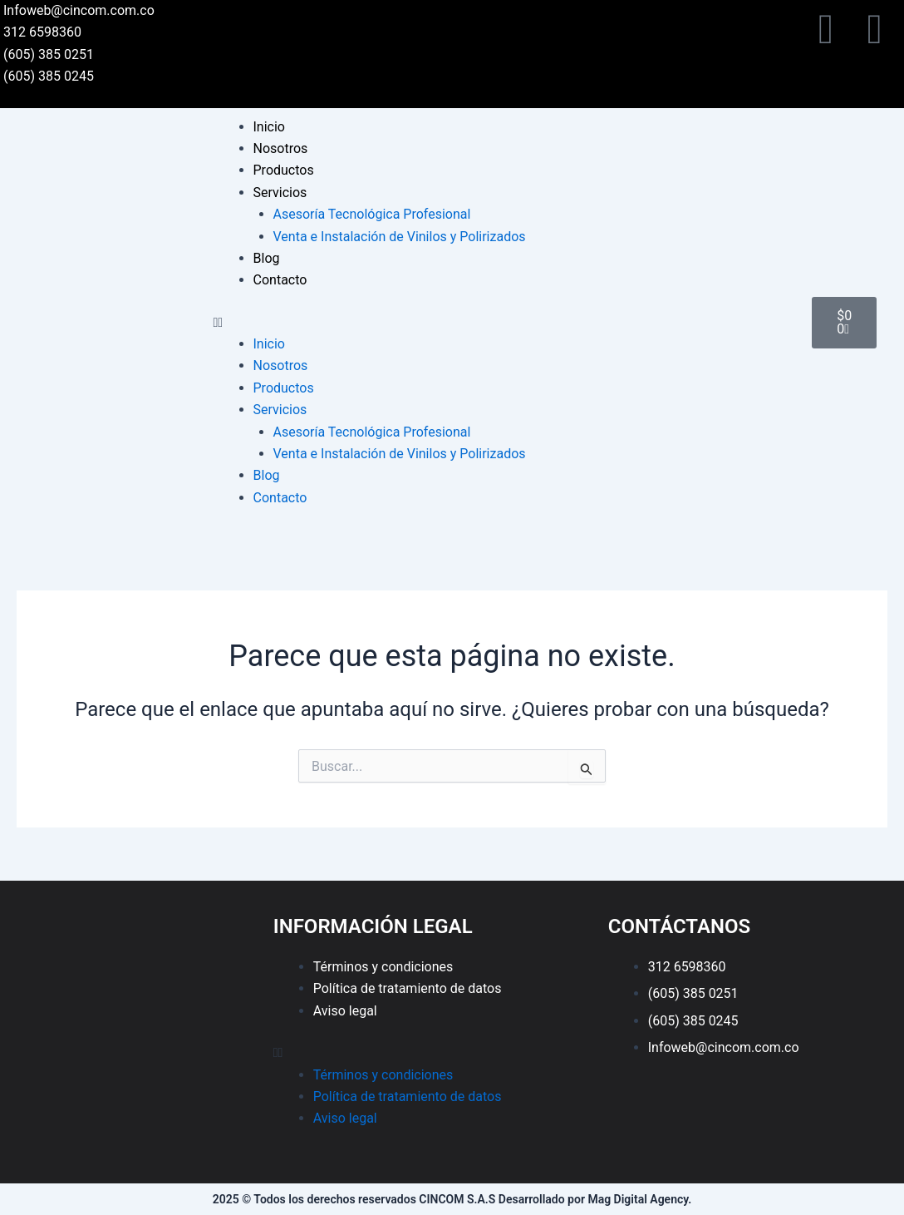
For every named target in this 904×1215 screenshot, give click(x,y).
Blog (266, 258)
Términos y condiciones (383, 967)
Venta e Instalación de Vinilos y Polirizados (399, 236)
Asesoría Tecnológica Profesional (372, 214)
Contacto (280, 280)
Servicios (280, 192)
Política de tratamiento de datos (407, 988)
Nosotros (280, 148)
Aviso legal (345, 1011)
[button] (505, 322)
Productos (283, 170)
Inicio (269, 127)
